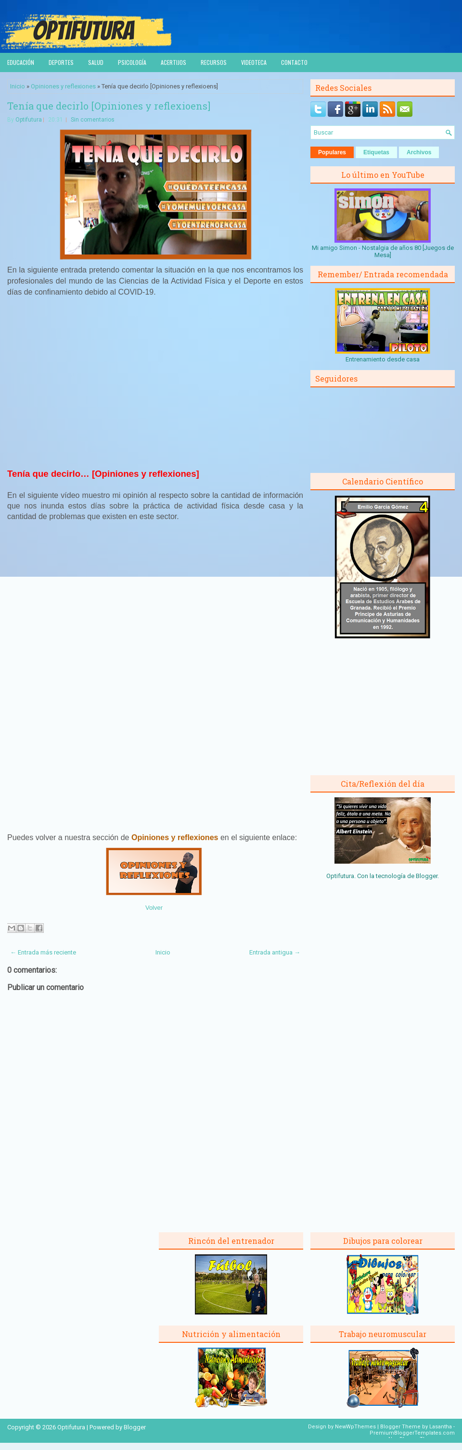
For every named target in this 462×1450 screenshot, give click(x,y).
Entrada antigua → (274, 952)
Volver (154, 907)
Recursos (214, 62)
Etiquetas (376, 152)
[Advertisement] (155, 386)
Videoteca (254, 62)
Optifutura (28, 119)
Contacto (294, 62)
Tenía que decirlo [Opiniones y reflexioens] (108, 106)
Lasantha (440, 1427)
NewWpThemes (355, 1427)
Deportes (61, 62)
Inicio (17, 86)
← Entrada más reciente (43, 952)
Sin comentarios (93, 119)
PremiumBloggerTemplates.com (412, 1433)
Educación (20, 62)
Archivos (419, 152)
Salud (95, 62)
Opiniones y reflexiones (63, 86)
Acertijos (173, 62)
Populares (332, 152)
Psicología (132, 62)
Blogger (426, 876)
